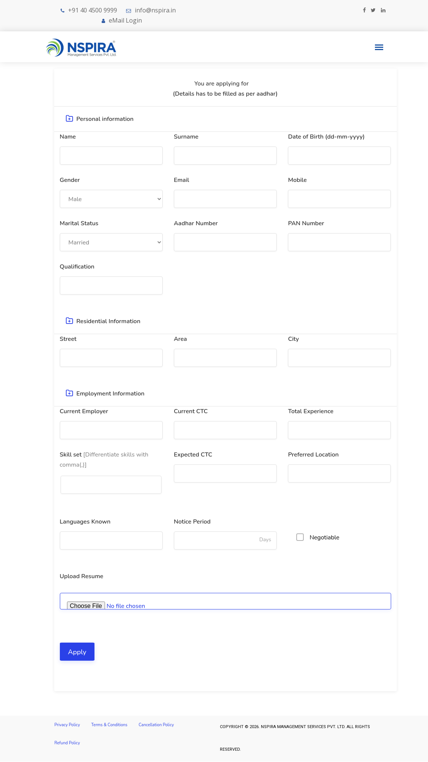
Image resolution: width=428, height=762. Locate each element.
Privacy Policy (67, 725)
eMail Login (122, 20)
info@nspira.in (155, 10)
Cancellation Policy (156, 725)
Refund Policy (67, 744)
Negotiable (318, 538)
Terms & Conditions (109, 725)
